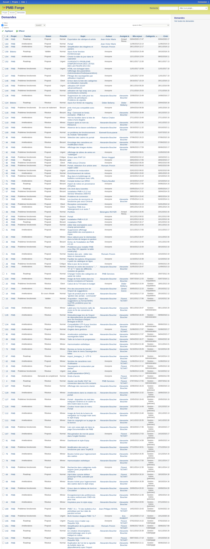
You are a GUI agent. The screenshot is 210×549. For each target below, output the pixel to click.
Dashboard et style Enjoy (76, 405)
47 (6, 202)
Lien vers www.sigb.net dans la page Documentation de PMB (80, 393)
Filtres (6, 23)
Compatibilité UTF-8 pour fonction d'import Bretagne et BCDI (79, 297)
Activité (12, 13)
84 (6, 154)
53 (6, 186)
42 (6, 210)
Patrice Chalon (105, 109)
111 (6, 385)
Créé (161, 36)
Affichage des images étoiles (77, 137)
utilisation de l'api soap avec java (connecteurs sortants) (79, 87)
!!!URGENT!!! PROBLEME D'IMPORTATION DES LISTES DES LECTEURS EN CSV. (80, 60)
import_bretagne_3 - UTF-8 (77, 324)
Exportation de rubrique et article (79, 39)
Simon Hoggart (105, 146)
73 (6, 319)
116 (6, 104)
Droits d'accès (71, 342)
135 (6, 287)
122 (6, 518)
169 (6, 472)
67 (6, 324)
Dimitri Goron (119, 267)
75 (6, 432)
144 (6, 86)
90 (6, 305)
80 (6, 412)
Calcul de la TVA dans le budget (78, 262)
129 (6, 358)
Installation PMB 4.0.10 (75, 205)
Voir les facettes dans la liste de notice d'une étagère (78, 110)
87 (6, 149)
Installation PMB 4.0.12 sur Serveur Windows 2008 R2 (80, 179)
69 (6, 439)
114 (6, 109)
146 (6, 76)
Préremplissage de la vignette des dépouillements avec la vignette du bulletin (79, 513)
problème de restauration (76, 159)
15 (6, 275)
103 (6, 118)
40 (6, 220)
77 (6, 314)
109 (6, 392)
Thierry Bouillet (105, 169)
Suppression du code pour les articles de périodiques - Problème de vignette (79, 92)
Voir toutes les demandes (184, 21)
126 (6, 511)
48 (6, 198)
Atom (158, 543)
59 (6, 176)
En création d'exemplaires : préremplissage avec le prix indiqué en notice (80, 495)
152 (6, 58)
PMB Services (105, 252)
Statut (5, 25)
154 (6, 53)
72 (6, 164)
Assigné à (120, 36)
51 (6, 193)
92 (6, 141)
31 (6, 234)
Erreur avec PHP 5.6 (74, 146)
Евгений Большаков (105, 123)
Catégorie (146, 36)
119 (6, 529)
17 (6, 266)
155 (6, 484)
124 (6, 97)
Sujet (81, 36)
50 (49, 539)
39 (6, 224)
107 (6, 398)
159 (6, 51)
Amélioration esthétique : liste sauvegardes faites (77, 306)
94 (6, 132)
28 (6, 243)
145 (6, 81)
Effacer (17, 31)
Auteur (106, 36)
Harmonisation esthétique (76, 314)
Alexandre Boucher (105, 90)
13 (6, 338)
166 (6, 39)
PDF (167, 543)
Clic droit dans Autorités (75, 176)
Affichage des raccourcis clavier (78, 352)
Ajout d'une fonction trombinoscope (80, 51)
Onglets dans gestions (75, 300)
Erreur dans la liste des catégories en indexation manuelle (79, 77)
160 (6, 46)
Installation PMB (72, 208)
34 (6, 229)
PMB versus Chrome (74, 151)
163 (6, 44)
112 (6, 378)
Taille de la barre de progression (78, 310)
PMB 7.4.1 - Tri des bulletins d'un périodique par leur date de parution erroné (80, 474)
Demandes (21, 13)
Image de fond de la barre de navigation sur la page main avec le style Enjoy (80, 380)
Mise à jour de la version (75, 243)
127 (6, 365)
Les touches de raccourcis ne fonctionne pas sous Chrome (77, 187)
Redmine (97, 547)
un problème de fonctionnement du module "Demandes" (79, 124)
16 (6, 271)
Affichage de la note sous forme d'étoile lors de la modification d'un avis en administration (79, 531)
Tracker (26, 36)
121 (6, 102)
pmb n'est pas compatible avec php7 (80, 102)
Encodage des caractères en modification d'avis (77, 133)
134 (6, 296)
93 (6, 137)
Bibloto (12, 51)
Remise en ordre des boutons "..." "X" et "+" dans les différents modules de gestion (79, 247)
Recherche (154, 8)
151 (6, 488)
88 (6, 146)
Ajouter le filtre (137, 25)
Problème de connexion (75, 183)
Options (6, 27)
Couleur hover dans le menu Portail (80, 372)
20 (6, 262)
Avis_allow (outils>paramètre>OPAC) (76, 339)
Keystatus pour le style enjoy (77, 465)
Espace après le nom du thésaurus (79, 113)
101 (6, 300)
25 (6, 245)
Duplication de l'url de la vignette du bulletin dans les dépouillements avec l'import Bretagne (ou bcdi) (80, 506)
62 (6, 328)
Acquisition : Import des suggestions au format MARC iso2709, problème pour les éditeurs (80, 277)
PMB (12, 39)
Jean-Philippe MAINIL (105, 472)
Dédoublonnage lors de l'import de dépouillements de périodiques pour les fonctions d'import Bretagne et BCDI (80, 290)
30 (6, 238)
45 (6, 208)
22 (6, 333)
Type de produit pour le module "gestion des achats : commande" (79, 272)
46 (6, 205)
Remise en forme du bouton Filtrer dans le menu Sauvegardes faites (79, 320)
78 (6, 425)
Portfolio (69, 198)
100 (6, 123)
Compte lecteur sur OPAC (76, 169)
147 (6, 72)
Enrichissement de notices (76, 161)
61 (6, 171)
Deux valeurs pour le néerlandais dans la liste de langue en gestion (79, 221)
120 (6, 522)
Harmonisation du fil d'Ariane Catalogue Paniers (77, 519)
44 (6, 465)
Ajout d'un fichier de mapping (77, 97)
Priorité (62, 36)
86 (6, 151)
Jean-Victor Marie (105, 39)
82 (6, 161)
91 (6, 405)
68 (6, 445)
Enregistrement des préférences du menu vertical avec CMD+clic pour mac (80, 461)
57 (6, 178)
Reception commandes (75, 190)
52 (6, 190)
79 (6, 419)
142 (6, 493)
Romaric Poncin (105, 46)
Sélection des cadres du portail (78, 127)
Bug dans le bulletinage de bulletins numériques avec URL (80, 165)
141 (6, 500)
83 (6, 159)
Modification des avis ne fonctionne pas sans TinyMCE (80, 413)
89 (6, 310)
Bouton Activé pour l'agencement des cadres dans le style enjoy (79, 446)
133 (6, 257)
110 (6, 113)
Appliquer (7, 31)
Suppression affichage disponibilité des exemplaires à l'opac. (79, 216)
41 (6, 215)
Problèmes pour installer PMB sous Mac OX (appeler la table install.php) (80, 230)
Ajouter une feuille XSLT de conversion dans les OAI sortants (79, 348)
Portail (68, 44)
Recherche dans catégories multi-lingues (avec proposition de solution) (79, 434)
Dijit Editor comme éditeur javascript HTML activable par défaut (80, 440)
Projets (4, 13)
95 (6, 127)
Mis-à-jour (133, 36)
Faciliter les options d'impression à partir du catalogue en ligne (79, 239)
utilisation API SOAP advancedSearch (74, 82)
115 (6, 372)
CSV (163, 543)
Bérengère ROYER (105, 198)
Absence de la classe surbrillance (79, 118)
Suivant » (24, 539)
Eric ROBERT (119, 480)
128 (6, 504)
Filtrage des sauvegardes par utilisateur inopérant (77, 73)
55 (6, 459)
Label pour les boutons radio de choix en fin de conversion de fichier (80, 283)
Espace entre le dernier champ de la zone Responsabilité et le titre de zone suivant (80, 524)
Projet (12, 36)
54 (6, 183)
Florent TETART (119, 276)
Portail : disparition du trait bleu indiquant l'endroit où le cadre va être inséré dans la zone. (80, 367)
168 (6, 479)
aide (68, 149)
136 (6, 90)
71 (6, 169)
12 (6, 342)
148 (6, 65)
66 (6, 452)
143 (6, 282)
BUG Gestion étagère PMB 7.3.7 (79, 479)
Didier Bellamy (105, 97)
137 (6, 352)
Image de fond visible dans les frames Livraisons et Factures (78, 258)
